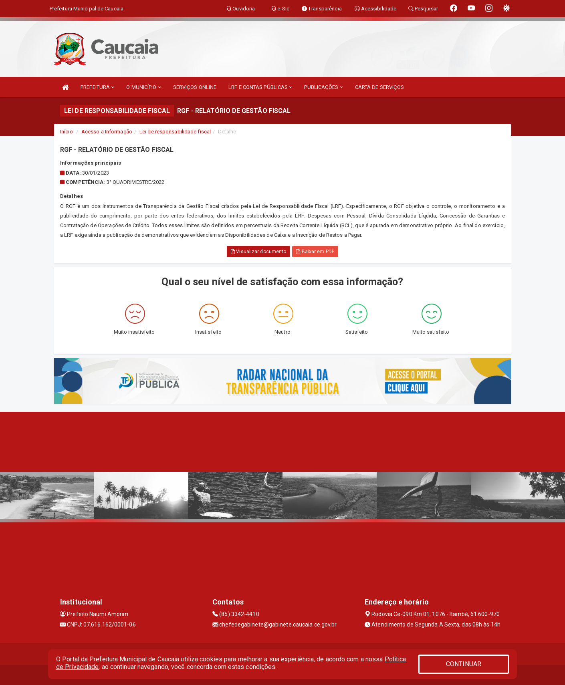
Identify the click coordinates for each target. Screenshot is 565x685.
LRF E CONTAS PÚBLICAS (260, 87)
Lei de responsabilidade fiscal (175, 132)
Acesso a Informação (106, 132)
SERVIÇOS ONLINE (195, 87)
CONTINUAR (463, 664)
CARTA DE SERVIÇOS (379, 87)
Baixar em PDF (315, 251)
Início (66, 132)
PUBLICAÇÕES (323, 87)
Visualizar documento (258, 251)
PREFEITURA (97, 87)
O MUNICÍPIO (143, 87)
